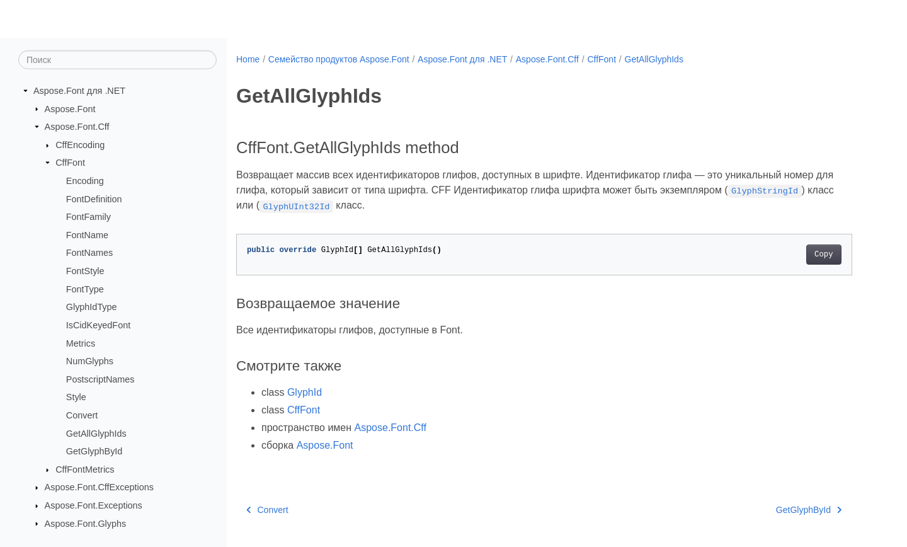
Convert (82, 415)
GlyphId (304, 392)
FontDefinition (94, 198)
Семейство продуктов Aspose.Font (338, 59)
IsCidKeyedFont (98, 325)
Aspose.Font (70, 108)
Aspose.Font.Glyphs (86, 523)
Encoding (85, 181)
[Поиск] (117, 59)
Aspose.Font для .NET (79, 91)
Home (248, 59)
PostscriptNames (100, 379)
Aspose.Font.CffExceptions (99, 487)
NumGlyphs (89, 361)
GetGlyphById (94, 451)
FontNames (89, 253)
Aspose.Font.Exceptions (93, 505)
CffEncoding (80, 145)
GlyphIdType (91, 307)
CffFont (70, 163)
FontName (87, 235)
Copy (823, 254)
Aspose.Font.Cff (77, 127)
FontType (85, 289)
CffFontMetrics (84, 469)
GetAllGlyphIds (96, 433)
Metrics (80, 343)
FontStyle (85, 271)
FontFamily (88, 217)
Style (76, 397)
